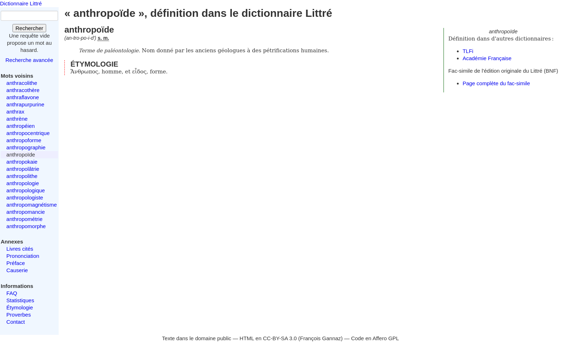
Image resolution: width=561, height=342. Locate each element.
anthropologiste (24, 197)
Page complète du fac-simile (496, 83)
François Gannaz (320, 338)
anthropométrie (24, 219)
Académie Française (487, 58)
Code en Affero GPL (375, 338)
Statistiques (20, 300)
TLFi (468, 51)
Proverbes (18, 315)
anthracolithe (21, 83)
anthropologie (22, 183)
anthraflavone (22, 97)
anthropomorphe (26, 226)
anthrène (17, 119)
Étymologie (19, 307)
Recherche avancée (29, 60)
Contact (15, 322)
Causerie (17, 270)
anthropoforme (24, 140)
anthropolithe (22, 176)
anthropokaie (22, 162)
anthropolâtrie (22, 169)
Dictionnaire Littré (21, 3)
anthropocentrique (28, 133)
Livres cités (19, 249)
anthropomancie (25, 212)
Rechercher (29, 28)
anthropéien (20, 126)
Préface (15, 263)
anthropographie (25, 147)
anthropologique (25, 190)
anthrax (15, 112)
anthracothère (23, 90)
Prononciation (22, 256)
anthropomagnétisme (31, 205)
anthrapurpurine (25, 104)
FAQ (11, 293)
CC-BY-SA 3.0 (280, 338)
